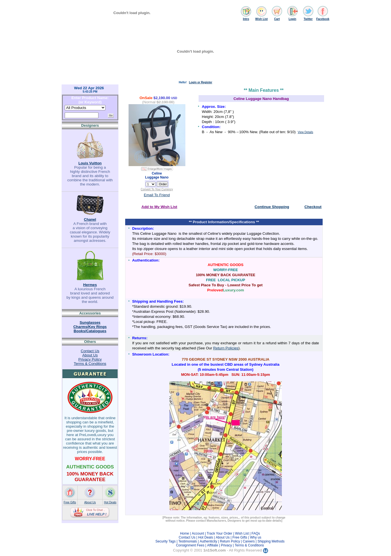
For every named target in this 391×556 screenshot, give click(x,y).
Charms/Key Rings (90, 327)
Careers (249, 541)
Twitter (308, 19)
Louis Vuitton (90, 163)
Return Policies (226, 348)
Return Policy (230, 541)
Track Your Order (219, 533)
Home (184, 533)
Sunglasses (90, 322)
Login (292, 19)
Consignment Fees (190, 545)
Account (198, 533)
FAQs (255, 533)
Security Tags (165, 541)
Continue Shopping (272, 207)
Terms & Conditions (90, 363)
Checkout (313, 207)
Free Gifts (70, 502)
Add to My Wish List (159, 207)
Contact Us (90, 351)
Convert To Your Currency (157, 189)
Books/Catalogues (90, 331)
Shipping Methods (270, 541)
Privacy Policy (90, 359)
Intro (246, 19)
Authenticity (208, 541)
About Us (90, 355)
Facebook (322, 19)
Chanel (90, 219)
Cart (277, 19)
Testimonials (187, 541)
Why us (255, 537)
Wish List (261, 19)
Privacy (226, 545)
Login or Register (200, 82)
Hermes (90, 285)
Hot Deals (110, 502)
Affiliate (212, 545)
